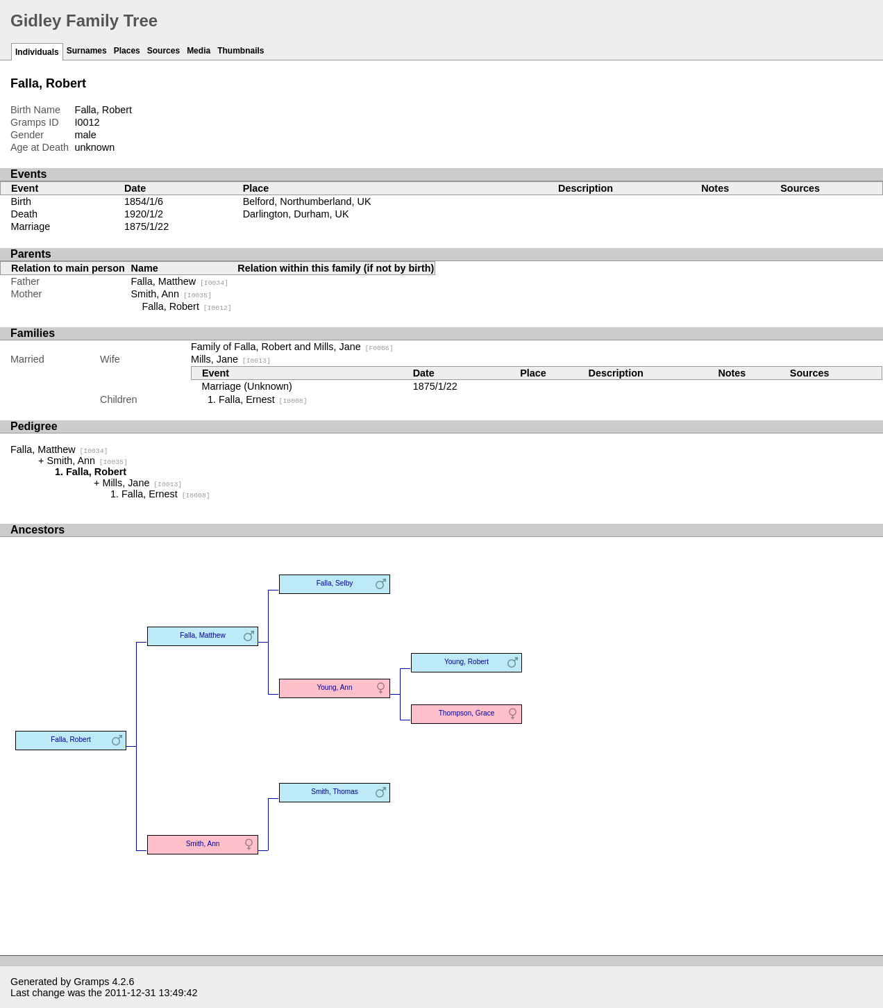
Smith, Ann (171, 293)
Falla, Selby (335, 583)
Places (127, 51)
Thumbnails (240, 51)
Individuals (37, 52)
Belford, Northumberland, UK (307, 201)
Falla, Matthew (179, 281)
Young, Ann (334, 687)
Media (198, 51)
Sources (163, 51)
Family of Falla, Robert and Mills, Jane (292, 346)
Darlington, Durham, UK (296, 214)
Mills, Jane (231, 359)
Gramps (91, 981)
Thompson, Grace (467, 713)
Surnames (87, 51)
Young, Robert (466, 662)
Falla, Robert (187, 306)
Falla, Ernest (263, 399)
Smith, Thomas (334, 791)
